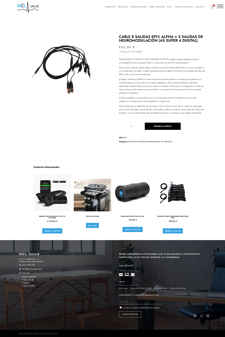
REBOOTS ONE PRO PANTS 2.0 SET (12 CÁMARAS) (52, 217)
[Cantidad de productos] (131, 126)
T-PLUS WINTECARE (92, 216)
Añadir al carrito (159, 126)
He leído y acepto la (141, 308)
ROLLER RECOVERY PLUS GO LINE (132, 216)
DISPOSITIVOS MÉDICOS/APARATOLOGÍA (144, 141)
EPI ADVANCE (166, 141)
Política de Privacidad (150, 308)
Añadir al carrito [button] (52, 230)
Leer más (92, 225)
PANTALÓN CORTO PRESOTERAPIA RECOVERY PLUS (173, 217)
